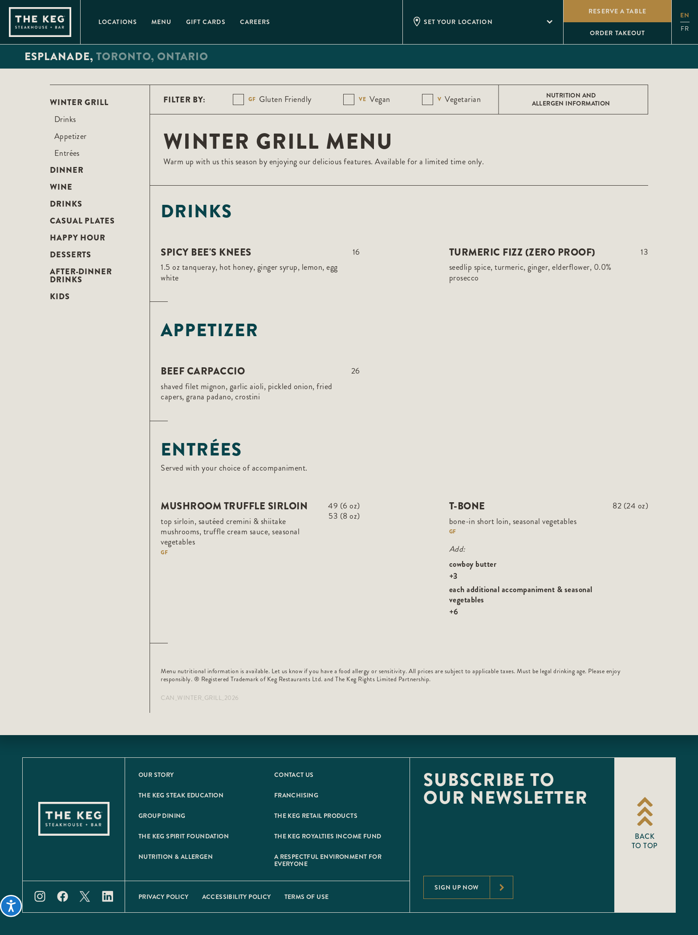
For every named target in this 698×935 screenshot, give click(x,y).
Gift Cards (206, 21)
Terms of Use (306, 897)
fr (685, 28)
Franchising (296, 795)
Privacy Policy (163, 897)
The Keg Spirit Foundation (183, 836)
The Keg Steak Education (180, 795)
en (685, 15)
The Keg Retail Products (315, 815)
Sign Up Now (473, 887)
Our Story (156, 774)
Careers (255, 21)
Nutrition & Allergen (175, 856)
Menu (161, 21)
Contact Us (294, 774)
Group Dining (162, 815)
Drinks (65, 119)
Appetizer (70, 136)
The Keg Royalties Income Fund (327, 836)
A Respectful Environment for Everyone (327, 860)
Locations (117, 21)
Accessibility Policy (236, 897)
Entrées (67, 153)
